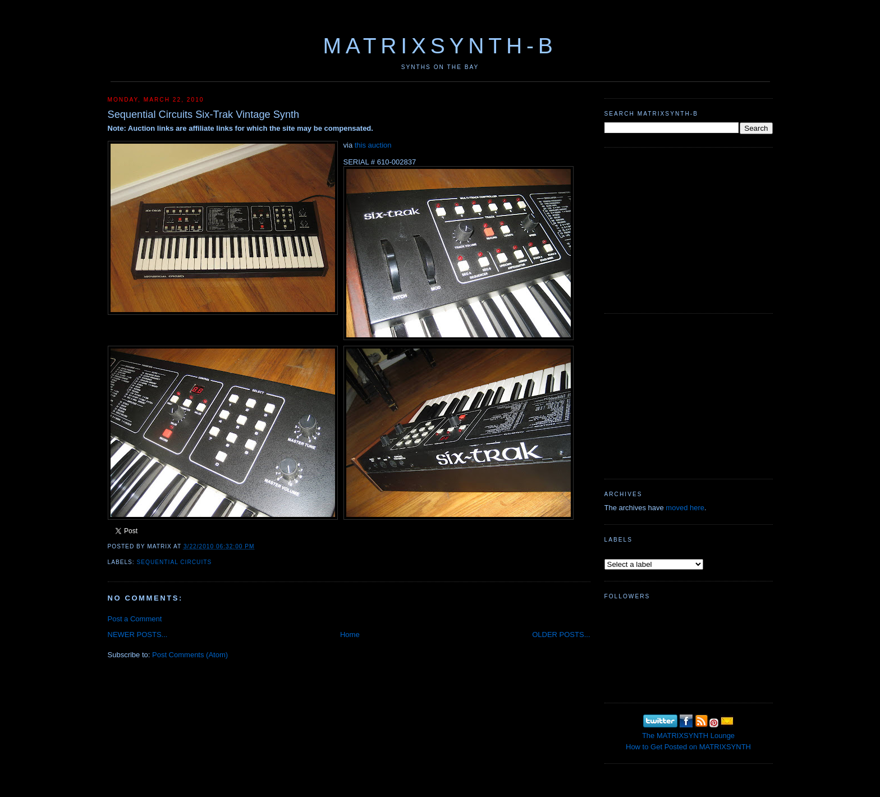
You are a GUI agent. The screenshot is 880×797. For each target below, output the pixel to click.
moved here (685, 507)
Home (350, 634)
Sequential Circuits (174, 562)
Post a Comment (135, 619)
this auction (373, 145)
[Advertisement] (688, 229)
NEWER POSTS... (138, 634)
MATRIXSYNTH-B (440, 46)
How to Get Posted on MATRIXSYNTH (688, 747)
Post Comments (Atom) (190, 655)
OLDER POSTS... (561, 634)
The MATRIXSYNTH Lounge (688, 735)
